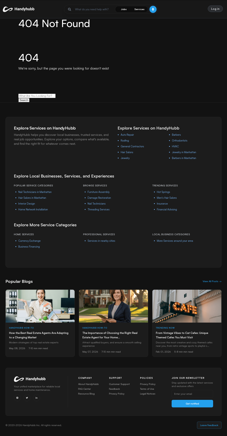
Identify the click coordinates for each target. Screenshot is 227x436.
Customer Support (119, 384)
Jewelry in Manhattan (184, 152)
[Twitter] (26, 397)
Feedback (114, 389)
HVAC (175, 146)
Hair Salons (127, 152)
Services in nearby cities (101, 240)
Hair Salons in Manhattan (32, 197)
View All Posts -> (212, 281)
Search (24, 100)
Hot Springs (163, 192)
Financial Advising (167, 209)
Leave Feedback (209, 425)
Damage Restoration (99, 197)
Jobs (124, 9)
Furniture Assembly (99, 192)
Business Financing (29, 246)
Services (139, 9)
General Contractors (132, 146)
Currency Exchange (29, 240)
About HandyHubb (88, 384)
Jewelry (125, 158)
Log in (215, 8)
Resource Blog (86, 395)
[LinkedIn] (36, 397)
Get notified (192, 403)
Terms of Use (147, 389)
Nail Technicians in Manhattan (35, 192)
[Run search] (69, 9)
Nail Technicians (97, 203)
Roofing (125, 140)
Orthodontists (179, 140)
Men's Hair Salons (167, 197)
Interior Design (26, 203)
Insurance (162, 203)
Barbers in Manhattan (184, 158)
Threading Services (99, 209)
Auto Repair (127, 134)
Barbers (176, 134)
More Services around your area (175, 240)
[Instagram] (17, 397)
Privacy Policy (116, 395)
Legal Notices (148, 395)
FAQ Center (84, 389)
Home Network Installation (33, 209)
